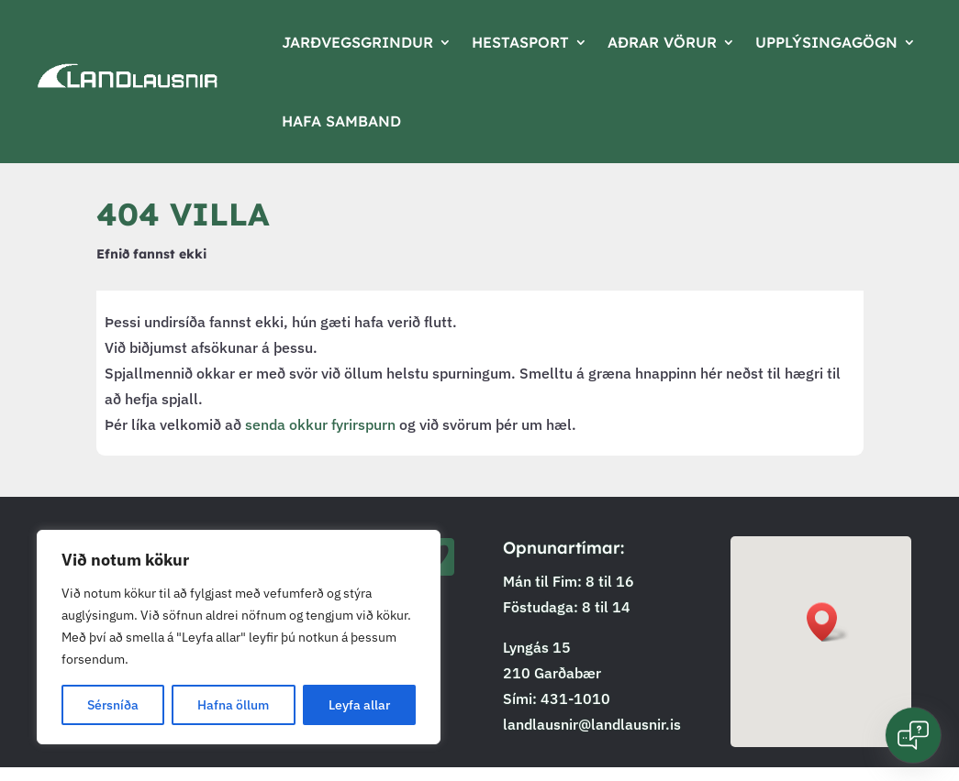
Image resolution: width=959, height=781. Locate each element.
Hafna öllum (233, 705)
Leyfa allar (359, 705)
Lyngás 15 (537, 647)
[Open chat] (913, 735)
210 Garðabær (552, 673)
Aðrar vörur (662, 42)
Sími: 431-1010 (556, 698)
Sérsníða (113, 705)
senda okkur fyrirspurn (320, 424)
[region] (238, 637)
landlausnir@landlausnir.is (592, 724)
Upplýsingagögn (826, 42)
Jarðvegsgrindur (357, 42)
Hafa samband (341, 121)
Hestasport (520, 42)
